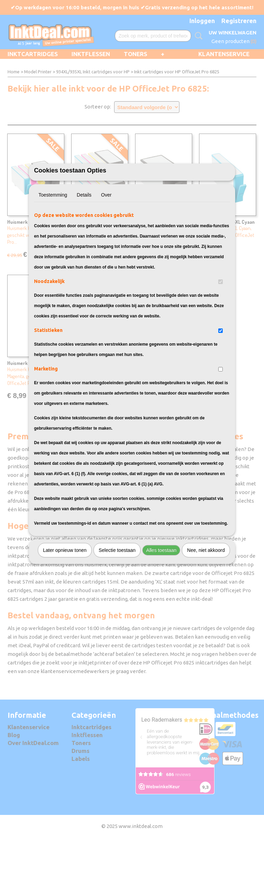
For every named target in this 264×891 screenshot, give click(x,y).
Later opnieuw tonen (65, 588)
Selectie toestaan (117, 588)
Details (84, 233)
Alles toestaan (161, 588)
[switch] (220, 320)
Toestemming (52, 233)
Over (106, 233)
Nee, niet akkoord (206, 588)
